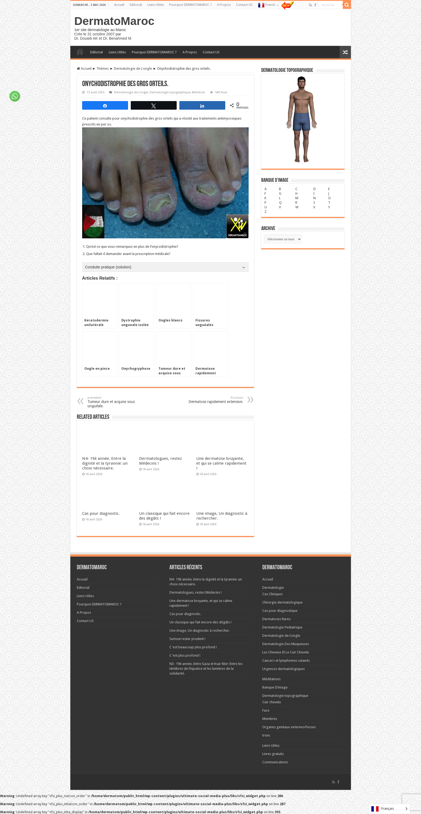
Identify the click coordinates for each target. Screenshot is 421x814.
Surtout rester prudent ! (187, 639)
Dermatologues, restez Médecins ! (195, 592)
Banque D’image (275, 687)
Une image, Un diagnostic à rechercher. (199, 630)
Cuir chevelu (271, 702)
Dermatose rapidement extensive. (215, 400)
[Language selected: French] (389, 809)
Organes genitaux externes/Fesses (289, 727)
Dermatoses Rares (276, 619)
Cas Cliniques (272, 594)
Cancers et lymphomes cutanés (286, 660)
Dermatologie (273, 588)
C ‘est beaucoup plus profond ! (193, 647)
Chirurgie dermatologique (282, 602)
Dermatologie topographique (170, 92)
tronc (266, 735)
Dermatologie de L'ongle (133, 68)
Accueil (119, 5)
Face (265, 710)
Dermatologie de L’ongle (281, 636)
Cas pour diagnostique (279, 611)
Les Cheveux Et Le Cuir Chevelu (285, 652)
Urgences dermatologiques (283, 669)
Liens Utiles (155, 5)
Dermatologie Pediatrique (282, 627)
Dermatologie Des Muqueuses (285, 644)
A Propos (224, 5)
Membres (198, 92)
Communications (275, 762)
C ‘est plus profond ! (184, 655)
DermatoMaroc (114, 20)
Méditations (271, 679)
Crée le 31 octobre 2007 (94, 34)
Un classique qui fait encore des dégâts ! (200, 622)
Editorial (136, 5)
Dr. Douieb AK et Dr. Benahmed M (102, 38)
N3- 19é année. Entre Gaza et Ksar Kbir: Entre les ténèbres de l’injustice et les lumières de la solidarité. (205, 668)
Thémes (102, 68)
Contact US (244, 5)
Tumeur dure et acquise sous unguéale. (115, 402)
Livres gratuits (273, 754)
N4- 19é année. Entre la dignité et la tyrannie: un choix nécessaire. (105, 463)
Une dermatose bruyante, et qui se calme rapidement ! (221, 463)
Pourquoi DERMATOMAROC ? (190, 5)
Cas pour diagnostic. (101, 513)
